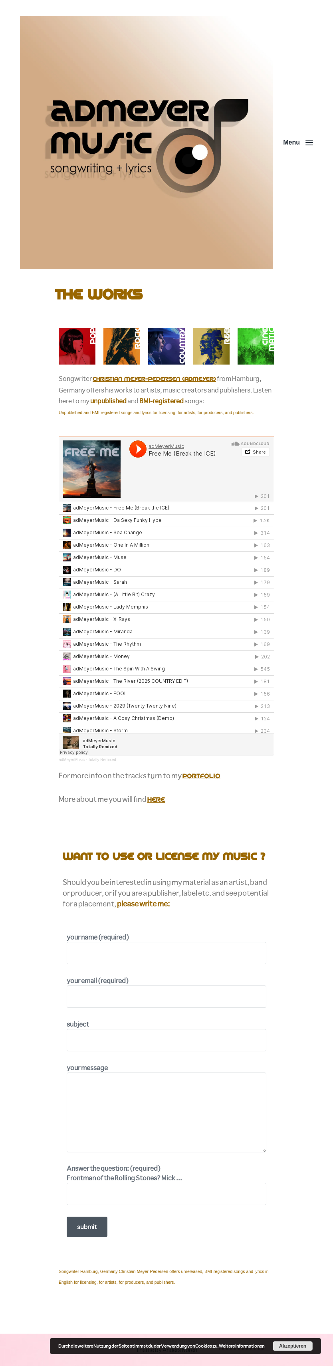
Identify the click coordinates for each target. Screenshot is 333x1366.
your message (166, 1107)
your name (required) (166, 948)
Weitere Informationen (241, 1346)
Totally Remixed (102, 759)
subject (166, 1035)
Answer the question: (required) (166, 1184)
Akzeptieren (292, 1346)
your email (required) (166, 992)
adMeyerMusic (72, 759)
